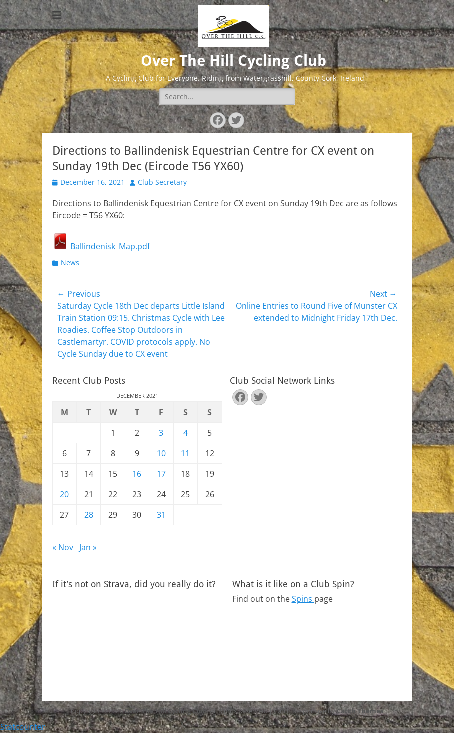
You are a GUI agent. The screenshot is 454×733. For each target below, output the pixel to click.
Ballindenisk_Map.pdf (101, 246)
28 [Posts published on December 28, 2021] (88, 514)
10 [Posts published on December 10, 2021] (161, 453)
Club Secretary (162, 182)
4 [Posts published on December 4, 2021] (185, 432)
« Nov (62, 547)
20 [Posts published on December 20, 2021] (64, 494)
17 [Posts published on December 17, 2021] (161, 473)
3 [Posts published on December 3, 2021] (161, 432)
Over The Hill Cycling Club (233, 60)
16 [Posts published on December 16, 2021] (136, 473)
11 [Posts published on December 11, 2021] (185, 453)
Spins (303, 598)
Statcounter (22, 726)
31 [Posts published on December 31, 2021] (161, 514)
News (70, 262)
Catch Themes (360, 710)
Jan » (88, 547)
